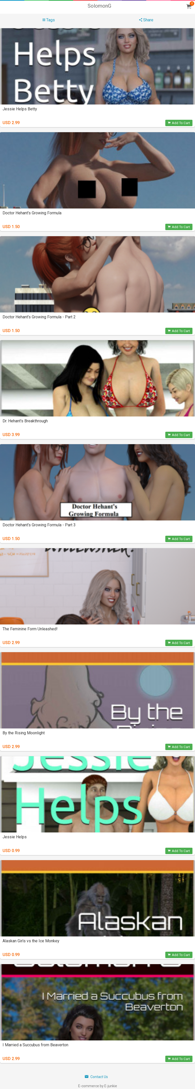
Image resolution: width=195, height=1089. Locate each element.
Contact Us (96, 1077)
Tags (49, 20)
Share (146, 20)
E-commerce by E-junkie (97, 1086)
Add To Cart (179, 123)
